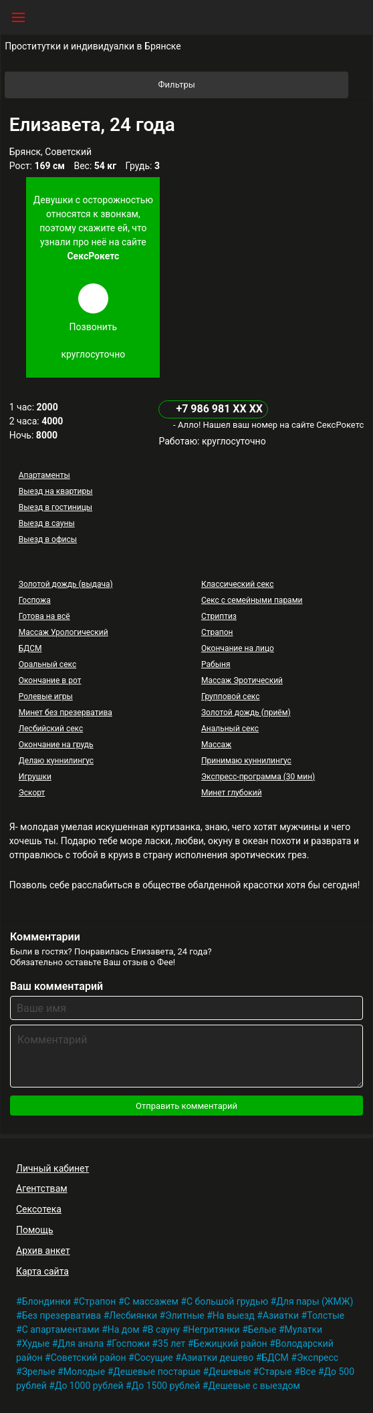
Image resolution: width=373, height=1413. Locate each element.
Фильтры (252, 85)
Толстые (325, 1315)
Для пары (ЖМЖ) (314, 1301)
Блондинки (46, 1301)
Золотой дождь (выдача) (66, 584)
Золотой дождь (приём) (246, 712)
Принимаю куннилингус (246, 760)
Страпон (217, 632)
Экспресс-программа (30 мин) (258, 776)
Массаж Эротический (242, 680)
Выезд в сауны (47, 523)
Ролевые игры (46, 696)
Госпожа (35, 600)
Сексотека (38, 1209)
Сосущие (153, 1357)
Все (308, 1371)
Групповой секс (230, 696)
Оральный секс (47, 664)
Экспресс (317, 1357)
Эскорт (32, 792)
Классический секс (237, 584)
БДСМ (30, 648)
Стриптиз (219, 616)
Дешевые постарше (157, 1371)
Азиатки (281, 1315)
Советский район (88, 1357)
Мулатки (304, 1329)
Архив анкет (43, 1250)
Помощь (34, 1230)
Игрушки (35, 776)
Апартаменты (44, 475)
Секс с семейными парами (252, 600)
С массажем (151, 1301)
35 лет (171, 1343)
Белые (262, 1329)
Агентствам (42, 1188)
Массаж (216, 744)
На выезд (234, 1315)
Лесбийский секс (51, 728)
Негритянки (213, 1329)
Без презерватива (62, 1315)
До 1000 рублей (89, 1385)
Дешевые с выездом (254, 1385)
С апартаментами (61, 1329)
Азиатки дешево (217, 1357)
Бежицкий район (230, 1343)
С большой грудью (227, 1301)
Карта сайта (42, 1271)
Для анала (80, 1343)
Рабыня (216, 664)
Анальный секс (230, 728)
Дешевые (230, 1371)
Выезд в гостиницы (55, 507)
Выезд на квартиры (56, 491)
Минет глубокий (231, 792)
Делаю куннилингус (56, 760)
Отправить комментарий (186, 1106)
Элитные (185, 1315)
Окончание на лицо (237, 648)
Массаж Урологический (63, 632)
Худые (36, 1343)
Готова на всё (44, 616)
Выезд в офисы (48, 539)
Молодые (84, 1371)
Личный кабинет (52, 1168)
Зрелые (38, 1371)
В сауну (164, 1329)
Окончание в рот (50, 680)
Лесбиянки (133, 1315)
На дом (124, 1329)
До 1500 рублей (166, 1385)
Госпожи (131, 1343)
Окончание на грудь (56, 744)
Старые (275, 1371)
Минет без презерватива (65, 712)
